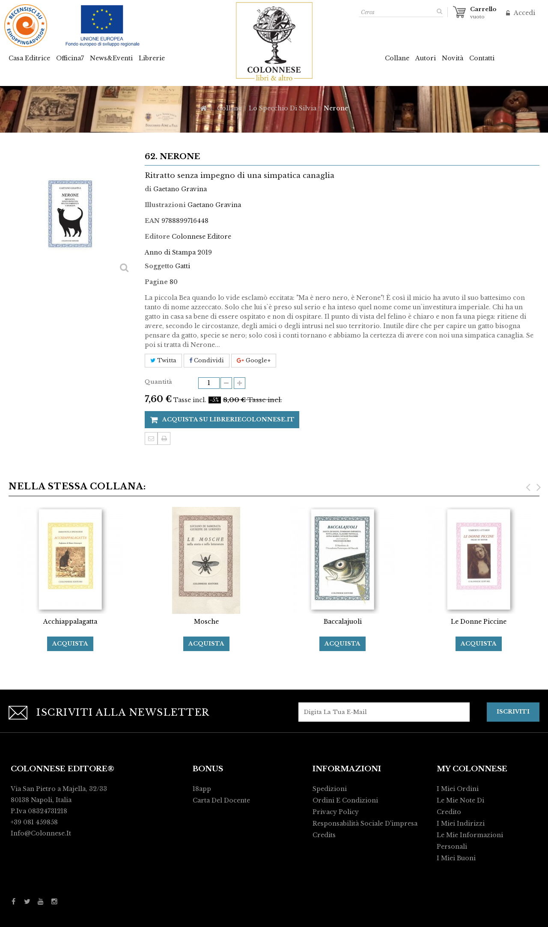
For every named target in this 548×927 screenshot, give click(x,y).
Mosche (206, 621)
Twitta (163, 360)
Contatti (481, 58)
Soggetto (159, 266)
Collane (397, 58)
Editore (157, 236)
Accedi (523, 13)
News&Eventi (111, 58)
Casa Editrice (29, 58)
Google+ (254, 360)
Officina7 (70, 58)
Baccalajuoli (343, 621)
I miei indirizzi (461, 823)
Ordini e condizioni (345, 800)
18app (202, 789)
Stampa (164, 438)
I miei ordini (458, 789)
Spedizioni (330, 789)
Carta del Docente (221, 800)
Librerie (152, 58)
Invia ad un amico (151, 438)
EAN (152, 221)
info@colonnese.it (41, 833)
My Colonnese (472, 768)
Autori (425, 58)
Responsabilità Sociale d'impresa (365, 823)
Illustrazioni (165, 205)
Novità (452, 58)
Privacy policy (336, 812)
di (148, 189)
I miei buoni (456, 858)
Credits (324, 835)
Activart (392, 917)
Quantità (158, 381)
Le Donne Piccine (478, 621)
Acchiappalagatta (70, 621)
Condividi (206, 360)
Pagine (156, 282)
